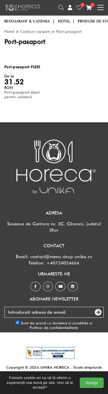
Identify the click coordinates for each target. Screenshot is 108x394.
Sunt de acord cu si (54, 325)
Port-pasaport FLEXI (22, 66)
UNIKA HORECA (54, 367)
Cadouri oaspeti (35, 31)
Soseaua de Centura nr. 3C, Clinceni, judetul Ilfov (54, 227)
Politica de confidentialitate (54, 327)
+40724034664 (62, 263)
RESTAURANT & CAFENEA (29, 21)
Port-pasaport (69, 31)
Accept (92, 382)
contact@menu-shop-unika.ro (61, 256)
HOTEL (66, 21)
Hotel (9, 31)
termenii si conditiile (70, 323)
